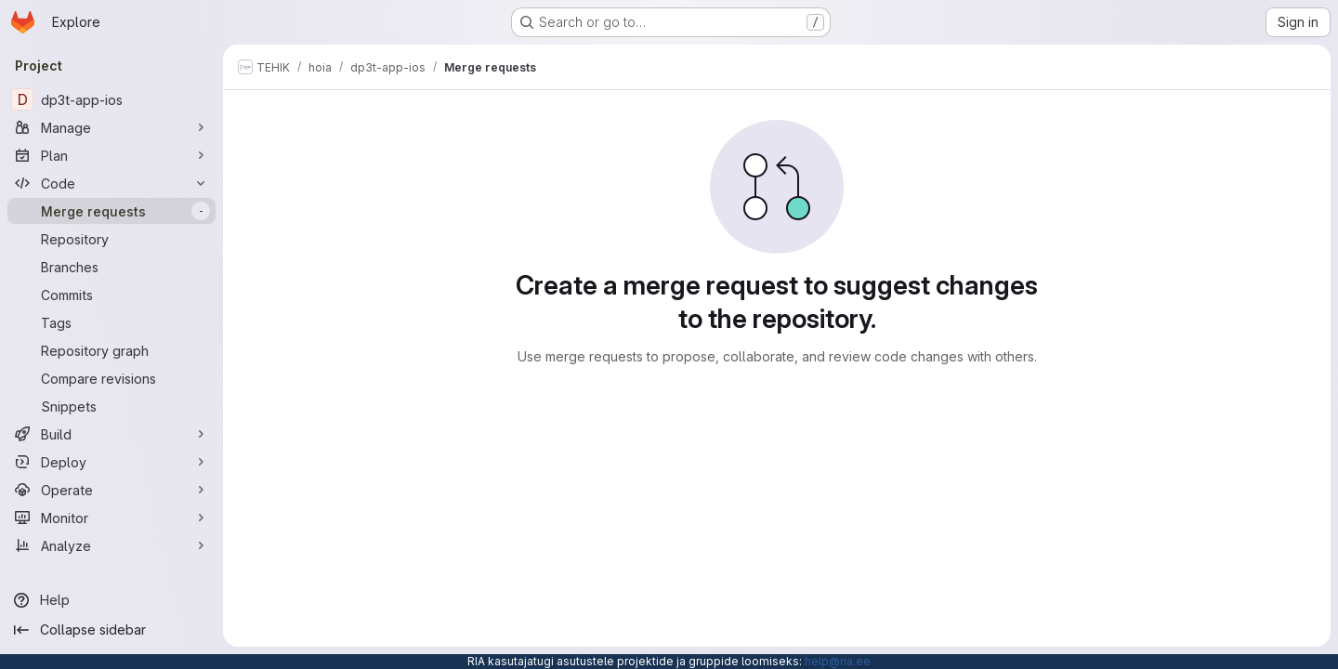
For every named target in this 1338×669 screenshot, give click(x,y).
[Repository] (111, 239)
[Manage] (111, 127)
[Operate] (111, 490)
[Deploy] (111, 462)
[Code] (111, 183)
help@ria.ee (838, 661)
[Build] (111, 434)
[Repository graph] (111, 350)
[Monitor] (111, 518)
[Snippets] (111, 406)
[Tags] (111, 322)
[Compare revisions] (111, 378)
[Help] (111, 600)
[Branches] (111, 267)
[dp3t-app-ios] (111, 99)
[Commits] (111, 295)
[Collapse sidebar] (111, 630)
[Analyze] (111, 545)
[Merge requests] (111, 211)
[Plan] (111, 155)
